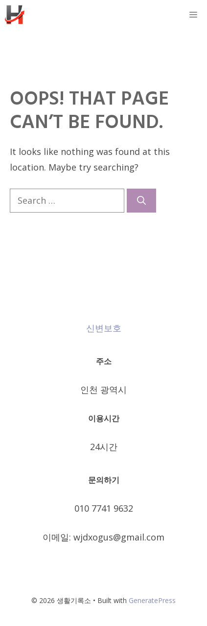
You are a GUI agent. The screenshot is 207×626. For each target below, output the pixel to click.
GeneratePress (152, 600)
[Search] (141, 201)
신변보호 (103, 328)
